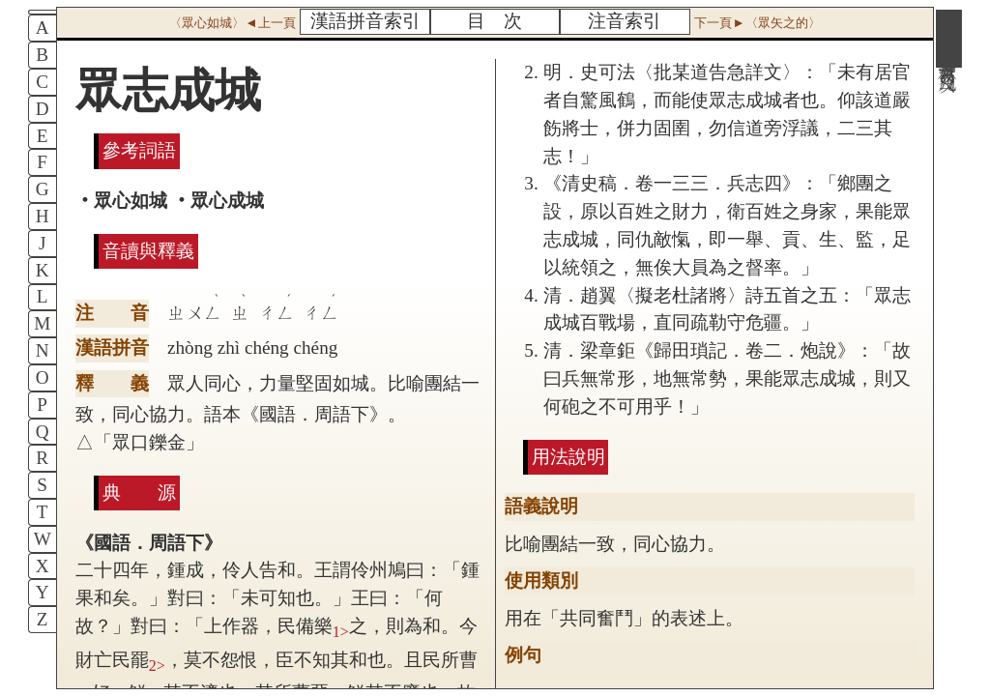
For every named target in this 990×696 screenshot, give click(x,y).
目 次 (494, 21)
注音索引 (624, 21)
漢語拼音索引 (365, 21)
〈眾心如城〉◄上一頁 (232, 22)
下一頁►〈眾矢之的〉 (757, 22)
